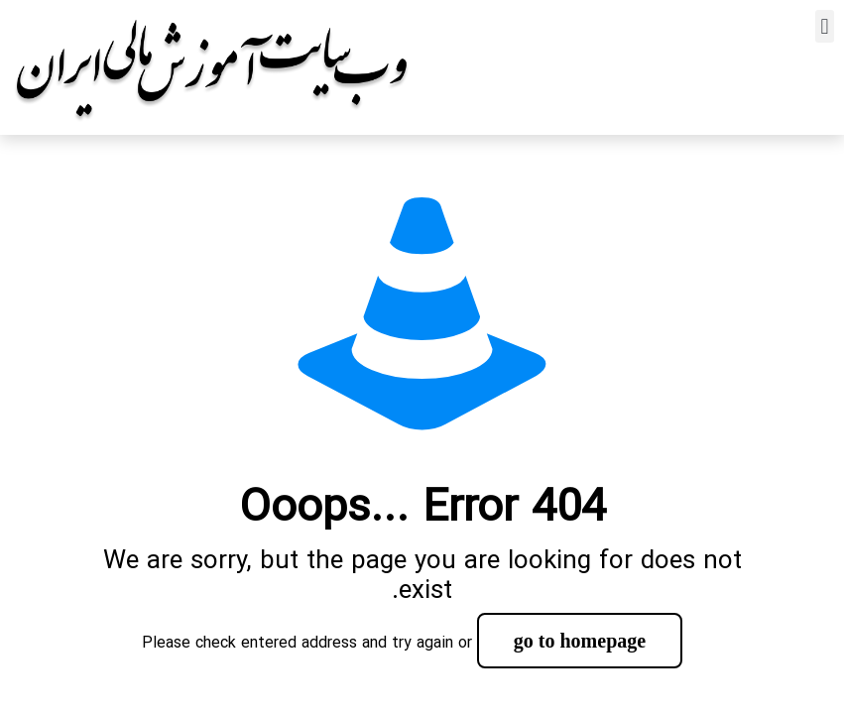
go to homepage (580, 641)
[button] (824, 26)
